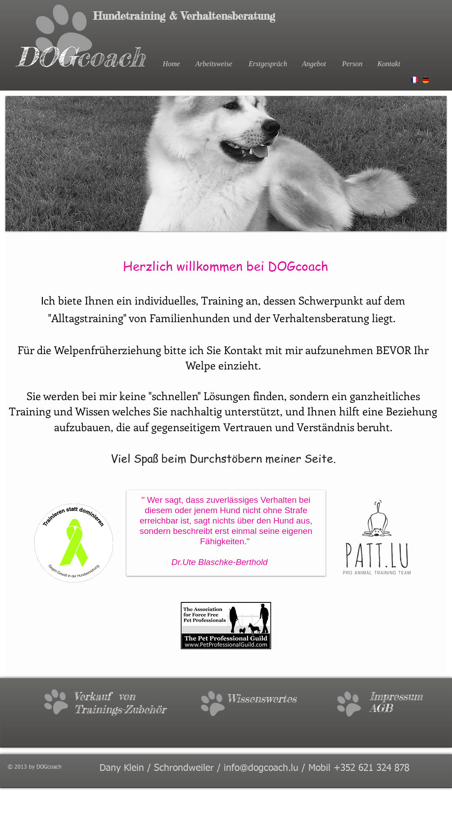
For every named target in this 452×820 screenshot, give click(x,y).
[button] (226, 163)
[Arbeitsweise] (214, 64)
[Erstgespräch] (267, 64)
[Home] (171, 64)
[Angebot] (314, 64)
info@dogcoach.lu (261, 768)
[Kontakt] (389, 64)
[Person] (352, 64)
